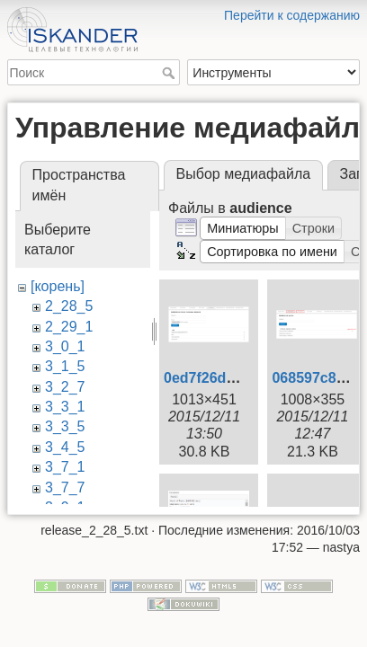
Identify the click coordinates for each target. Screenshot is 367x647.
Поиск (170, 72)
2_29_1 (69, 326)
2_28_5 (69, 306)
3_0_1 (65, 346)
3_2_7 (65, 386)
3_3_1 (65, 406)
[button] (243, 228)
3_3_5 (65, 426)
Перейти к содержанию (292, 15)
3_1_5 (65, 366)
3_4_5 (65, 447)
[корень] (58, 286)
